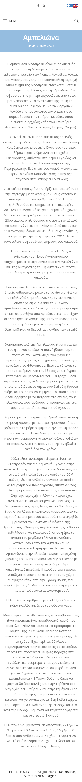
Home (31, 46)
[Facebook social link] (38, 6)
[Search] (76, 20)
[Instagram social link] (43, 6)
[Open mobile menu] (10, 20)
